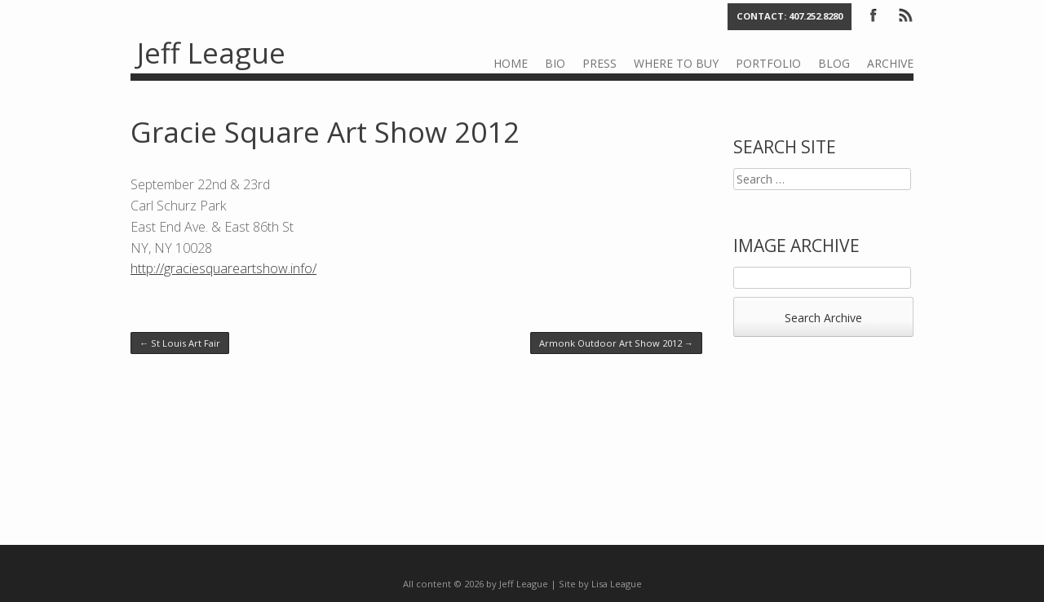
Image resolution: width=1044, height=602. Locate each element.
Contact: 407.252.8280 (790, 16)
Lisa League (616, 584)
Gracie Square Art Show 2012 (325, 132)
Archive (890, 63)
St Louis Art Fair (179, 343)
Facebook (873, 14)
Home (510, 63)
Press (599, 63)
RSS (905, 14)
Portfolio (768, 63)
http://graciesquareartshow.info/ (223, 268)
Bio (555, 63)
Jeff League (211, 52)
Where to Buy (676, 63)
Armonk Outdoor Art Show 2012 (616, 343)
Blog (834, 63)
